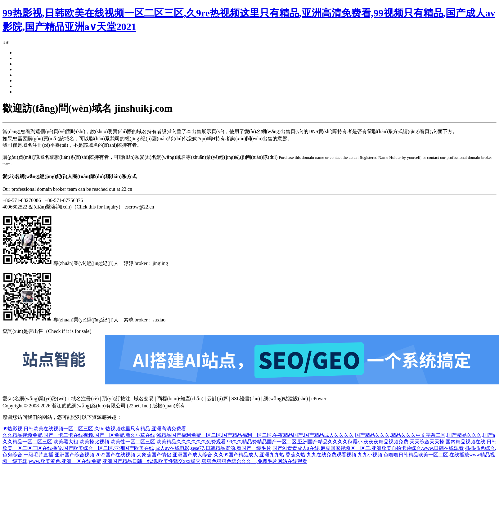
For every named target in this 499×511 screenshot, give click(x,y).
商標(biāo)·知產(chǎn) (180, 398)
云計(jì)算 (217, 398)
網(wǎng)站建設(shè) (285, 398)
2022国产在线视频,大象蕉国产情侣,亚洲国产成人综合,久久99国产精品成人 (177, 454)
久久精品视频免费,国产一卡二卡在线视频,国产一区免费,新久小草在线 (78, 435)
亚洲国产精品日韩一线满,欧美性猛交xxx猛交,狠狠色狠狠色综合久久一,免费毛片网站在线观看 (204, 461)
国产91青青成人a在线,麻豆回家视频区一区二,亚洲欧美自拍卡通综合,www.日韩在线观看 (368, 448)
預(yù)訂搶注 (116, 398)
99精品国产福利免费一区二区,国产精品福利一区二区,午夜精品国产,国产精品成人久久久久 (255, 435)
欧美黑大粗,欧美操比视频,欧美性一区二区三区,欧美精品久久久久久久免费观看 (139, 441)
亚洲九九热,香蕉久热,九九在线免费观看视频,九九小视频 (320, 454)
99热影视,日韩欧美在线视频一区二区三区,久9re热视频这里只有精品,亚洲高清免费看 (94, 428)
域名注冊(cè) (85, 398)
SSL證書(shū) (245, 398)
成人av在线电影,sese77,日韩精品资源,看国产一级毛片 (213, 448)
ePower (319, 398)
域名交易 (144, 398)
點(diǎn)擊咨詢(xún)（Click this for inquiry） (76, 206)
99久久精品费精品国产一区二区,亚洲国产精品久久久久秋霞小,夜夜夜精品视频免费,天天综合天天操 (335, 441)
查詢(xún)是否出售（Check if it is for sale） (48, 331)
